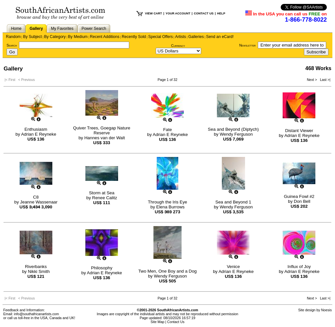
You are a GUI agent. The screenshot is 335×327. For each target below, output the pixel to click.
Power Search (93, 28)
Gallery (36, 28)
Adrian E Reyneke (38, 134)
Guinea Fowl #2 (299, 196)
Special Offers (160, 36)
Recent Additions (104, 36)
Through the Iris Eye (167, 202)
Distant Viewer (299, 130)
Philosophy (101, 267)
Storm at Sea (102, 192)
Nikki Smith (39, 271)
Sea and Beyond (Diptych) (233, 129)
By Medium (78, 36)
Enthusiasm (36, 129)
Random (13, 36)
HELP (221, 13)
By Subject (32, 36)
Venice (233, 266)
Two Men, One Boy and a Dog (167, 271)
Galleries (196, 36)
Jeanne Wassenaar (38, 202)
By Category (55, 36)
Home (16, 28)
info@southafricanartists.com (36, 314)
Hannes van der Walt (104, 137)
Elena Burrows (170, 206)
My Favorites (62, 28)
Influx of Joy (299, 266)
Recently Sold (134, 36)
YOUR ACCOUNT (178, 13)
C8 (36, 197)
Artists (180, 36)
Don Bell (302, 201)
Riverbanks (36, 266)
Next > (312, 80)
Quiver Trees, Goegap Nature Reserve (101, 130)
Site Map (157, 322)
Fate (167, 129)
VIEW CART (153, 13)
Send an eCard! (220, 36)
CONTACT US (203, 13)
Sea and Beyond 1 (233, 202)
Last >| (324, 80)
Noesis (326, 310)
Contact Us (176, 322)
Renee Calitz (104, 197)
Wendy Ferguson (236, 134)
